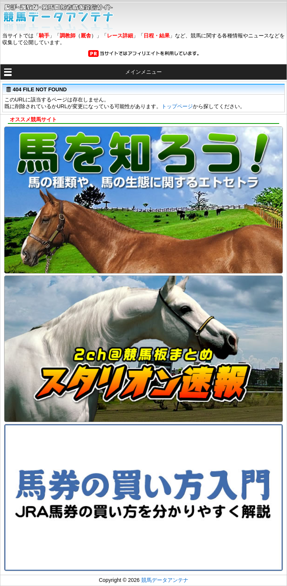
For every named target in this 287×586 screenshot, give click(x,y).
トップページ (177, 106)
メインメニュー (143, 72)
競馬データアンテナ (164, 580)
